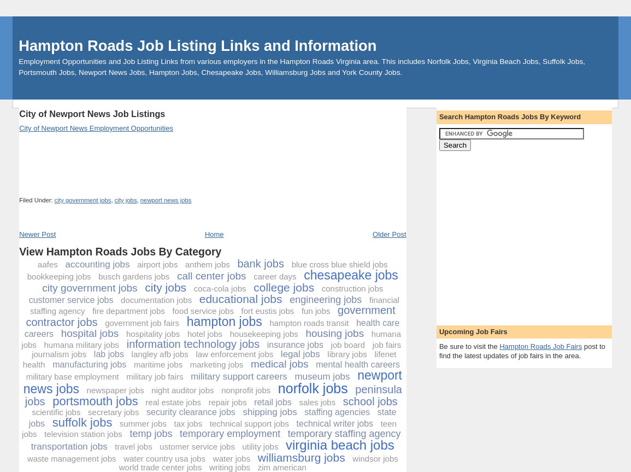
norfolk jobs (313, 388)
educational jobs (240, 299)
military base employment (72, 376)
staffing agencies (337, 412)
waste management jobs (71, 458)
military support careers (239, 376)
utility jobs (261, 446)
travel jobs (133, 446)
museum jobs (322, 376)
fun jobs (316, 311)
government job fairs (142, 323)
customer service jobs (71, 300)
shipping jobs (270, 412)
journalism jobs (59, 354)
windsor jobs (375, 458)
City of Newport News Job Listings (92, 114)
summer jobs (143, 423)
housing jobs (334, 333)
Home (214, 234)
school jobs (370, 401)
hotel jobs (204, 334)
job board (348, 344)
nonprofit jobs (245, 390)
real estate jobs (173, 402)
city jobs (126, 200)
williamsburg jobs (301, 457)
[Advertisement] (218, 104)
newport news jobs (166, 200)
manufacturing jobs (89, 364)
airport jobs (157, 264)
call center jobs (211, 276)
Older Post (389, 234)
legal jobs (300, 354)
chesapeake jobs (351, 275)
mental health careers (358, 364)
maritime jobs (158, 364)
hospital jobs (90, 333)
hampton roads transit (309, 323)
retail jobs (272, 402)
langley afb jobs (160, 354)
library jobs (347, 354)
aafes (48, 264)
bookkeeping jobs (59, 276)
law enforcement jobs (234, 354)
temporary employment (230, 433)
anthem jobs (207, 264)
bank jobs (260, 264)
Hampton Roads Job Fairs (540, 346)
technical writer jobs (335, 423)
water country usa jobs (164, 458)
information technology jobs (193, 344)
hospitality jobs (153, 334)
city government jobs (83, 200)
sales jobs (317, 402)
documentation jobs (156, 300)
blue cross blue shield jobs (340, 264)
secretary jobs (113, 412)
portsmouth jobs (95, 401)
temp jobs (150, 433)
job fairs (387, 344)
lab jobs (109, 354)
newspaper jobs (115, 390)
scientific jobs (56, 412)
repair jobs (228, 402)
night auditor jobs (182, 390)
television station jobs (83, 434)
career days (274, 276)
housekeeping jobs (264, 334)
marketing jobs (217, 364)
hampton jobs (224, 321)
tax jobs (188, 423)
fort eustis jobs (267, 311)
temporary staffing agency (344, 433)
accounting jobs (97, 264)
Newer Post (37, 234)
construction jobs (353, 288)
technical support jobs (249, 423)
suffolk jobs (82, 422)
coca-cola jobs (220, 288)
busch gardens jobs (133, 276)
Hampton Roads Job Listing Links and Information (197, 45)
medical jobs (280, 364)
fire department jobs (128, 311)
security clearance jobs (190, 412)
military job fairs (154, 376)
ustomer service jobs (197, 446)
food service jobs (203, 311)
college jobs (283, 287)
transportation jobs (69, 446)
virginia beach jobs (340, 445)
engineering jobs (326, 299)
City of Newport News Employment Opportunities (96, 128)
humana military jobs (82, 344)
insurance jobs (295, 344)
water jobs (231, 458)
